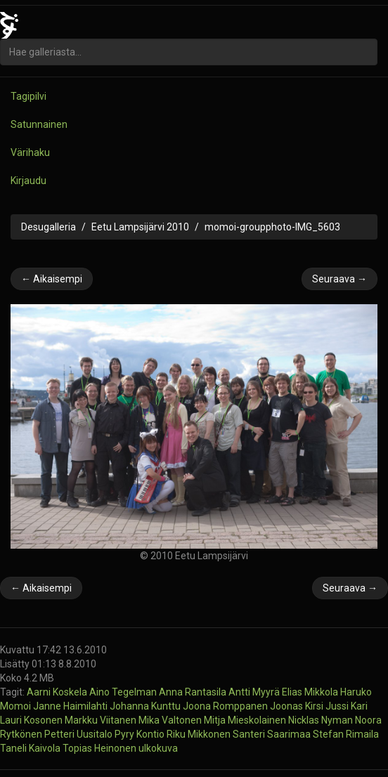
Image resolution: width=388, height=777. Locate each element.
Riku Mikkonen (200, 734)
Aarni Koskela (58, 692)
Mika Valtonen (171, 720)
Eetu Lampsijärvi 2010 (140, 227)
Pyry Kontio (141, 734)
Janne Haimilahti (71, 706)
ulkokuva (158, 748)
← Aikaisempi (51, 279)
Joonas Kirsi (297, 706)
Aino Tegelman (124, 692)
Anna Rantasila (193, 692)
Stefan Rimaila (346, 734)
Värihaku (30, 152)
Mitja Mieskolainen (246, 720)
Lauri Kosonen (32, 720)
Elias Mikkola (311, 692)
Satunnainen (39, 124)
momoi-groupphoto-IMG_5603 (272, 227)
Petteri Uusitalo (79, 734)
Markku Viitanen (101, 720)
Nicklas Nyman (321, 720)
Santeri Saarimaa (273, 734)
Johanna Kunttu (146, 706)
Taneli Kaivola (31, 748)
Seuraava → (339, 279)
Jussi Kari (346, 706)
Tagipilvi (28, 96)
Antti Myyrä (255, 692)
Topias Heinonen (100, 748)
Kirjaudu (28, 180)
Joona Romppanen (226, 706)
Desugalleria (48, 227)
